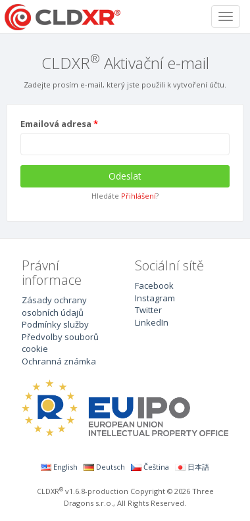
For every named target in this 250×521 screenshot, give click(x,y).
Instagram (155, 298)
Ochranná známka (59, 361)
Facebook (154, 285)
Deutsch (104, 467)
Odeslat (125, 176)
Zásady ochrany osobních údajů (54, 306)
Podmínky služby (55, 324)
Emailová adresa (55, 124)
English (59, 467)
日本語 (192, 467)
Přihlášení (138, 196)
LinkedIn (151, 322)
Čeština (150, 467)
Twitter (148, 310)
